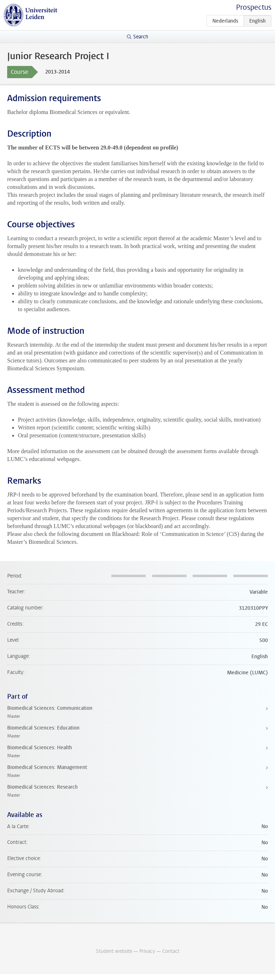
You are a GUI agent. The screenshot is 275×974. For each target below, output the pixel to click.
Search (140, 36)
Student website (114, 951)
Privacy (147, 951)
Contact (170, 951)
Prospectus (253, 7)
